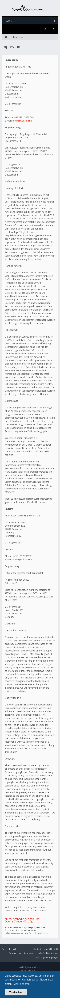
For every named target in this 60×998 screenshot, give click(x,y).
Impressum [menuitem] (29, 953)
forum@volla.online (22, 120)
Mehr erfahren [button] (21, 984)
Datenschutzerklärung (38, 933)
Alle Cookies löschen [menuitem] (48, 953)
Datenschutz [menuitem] (15, 953)
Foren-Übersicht (9, 949)
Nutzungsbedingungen (14, 933)
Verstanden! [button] (15, 992)
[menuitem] (53, 29)
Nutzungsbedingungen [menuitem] (47, 957)
